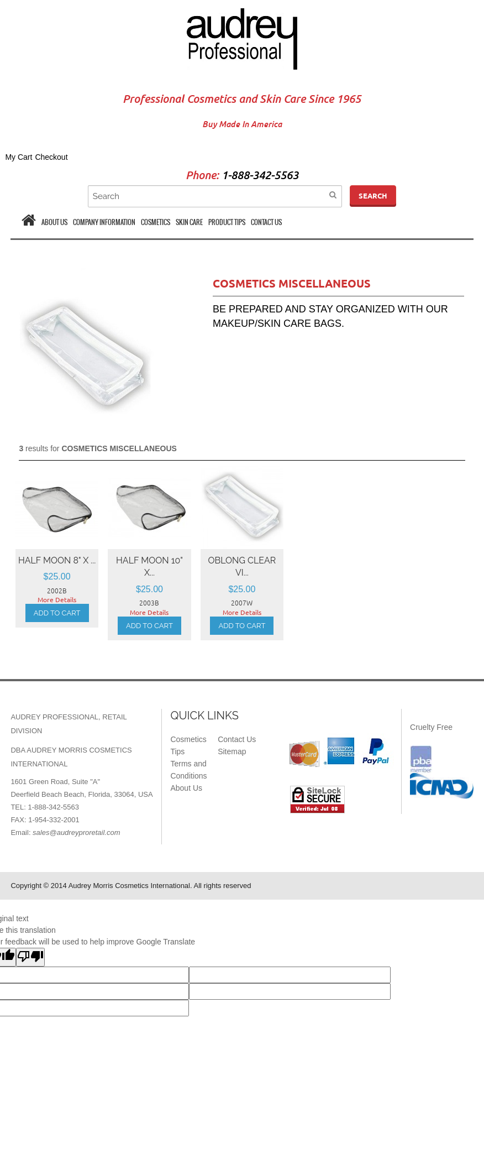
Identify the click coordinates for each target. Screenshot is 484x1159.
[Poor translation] (30, 957)
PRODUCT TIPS (226, 222)
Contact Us (237, 739)
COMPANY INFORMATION (104, 222)
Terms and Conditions (188, 769)
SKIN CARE (189, 222)
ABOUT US (54, 222)
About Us (186, 788)
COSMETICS (155, 222)
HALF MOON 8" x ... (57, 560)
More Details (57, 599)
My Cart (18, 157)
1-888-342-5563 (260, 175)
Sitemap (232, 751)
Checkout (51, 157)
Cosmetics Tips (188, 745)
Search (373, 196)
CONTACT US (266, 222)
